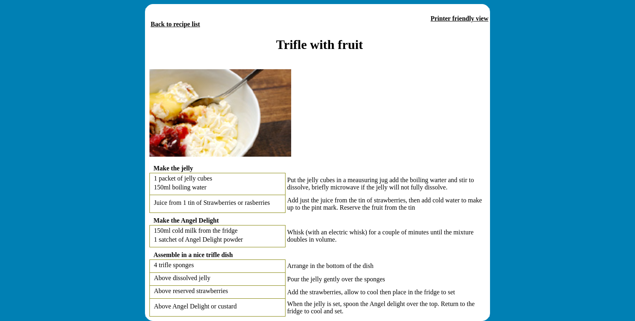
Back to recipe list (175, 24)
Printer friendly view (459, 18)
